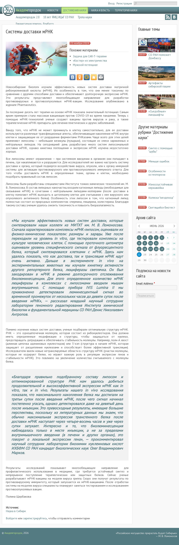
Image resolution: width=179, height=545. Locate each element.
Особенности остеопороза (157, 172)
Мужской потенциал (85, 65)
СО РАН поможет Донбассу (159, 56)
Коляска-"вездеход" (161, 197)
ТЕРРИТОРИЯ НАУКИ (126, 10)
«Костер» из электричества (90, 60)
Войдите (11, 518)
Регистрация (124, 3)
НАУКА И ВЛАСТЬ (100, 10)
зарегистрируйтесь (35, 518)
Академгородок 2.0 (28, 17)
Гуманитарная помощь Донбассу (35, 24)
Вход (111, 3)
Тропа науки (85, 17)
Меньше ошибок (158, 161)
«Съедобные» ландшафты (157, 112)
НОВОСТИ (52, 10)
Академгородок (13, 533)
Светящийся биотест (161, 207)
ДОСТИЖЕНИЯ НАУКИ (74, 10)
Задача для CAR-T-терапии (90, 56)
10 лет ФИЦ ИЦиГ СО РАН (58, 17)
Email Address (145, 283)
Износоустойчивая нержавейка (160, 186)
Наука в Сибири (16, 511)
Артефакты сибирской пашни (159, 84)
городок (28, 10)
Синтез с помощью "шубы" (160, 149)
